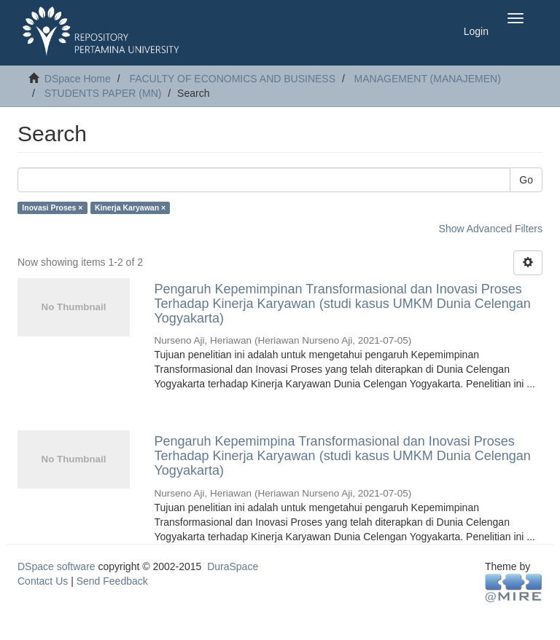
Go (526, 180)
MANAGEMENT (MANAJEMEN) (427, 78)
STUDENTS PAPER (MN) (103, 93)
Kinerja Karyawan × (130, 207)
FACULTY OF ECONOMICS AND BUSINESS (232, 78)
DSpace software (57, 566)
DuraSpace (232, 566)
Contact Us (43, 581)
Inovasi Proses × (52, 207)
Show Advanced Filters (490, 228)
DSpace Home (77, 78)
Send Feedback (112, 581)
